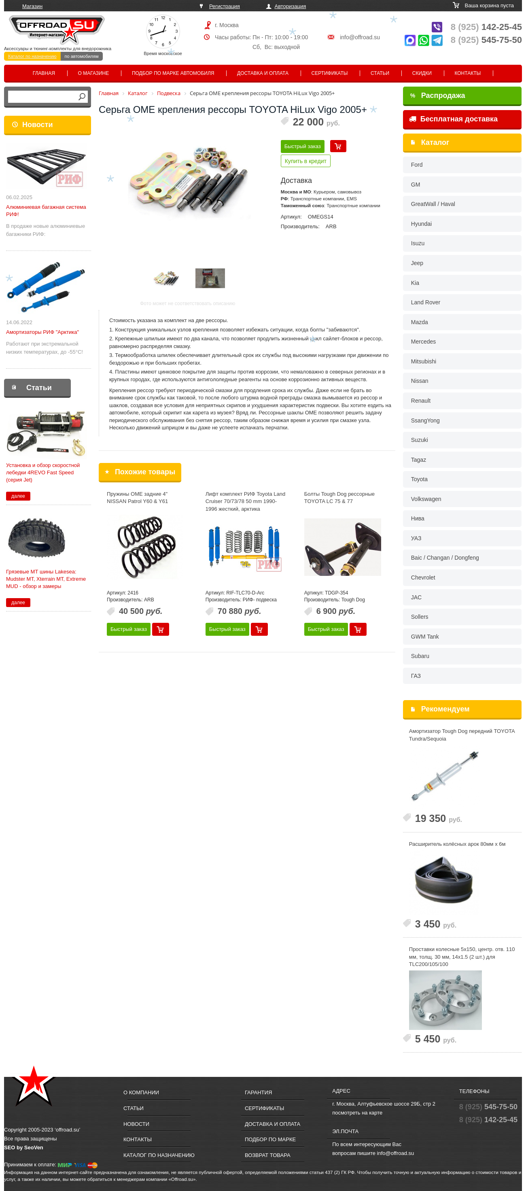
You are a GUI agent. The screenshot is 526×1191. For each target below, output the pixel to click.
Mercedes (423, 341)
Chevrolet (423, 577)
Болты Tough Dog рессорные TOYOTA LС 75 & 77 (339, 498)
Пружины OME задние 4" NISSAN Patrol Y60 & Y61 (137, 498)
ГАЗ (416, 676)
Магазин (32, 6)
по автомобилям (82, 56)
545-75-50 (486, 40)
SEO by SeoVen (23, 1147)
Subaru (420, 656)
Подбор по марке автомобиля (173, 73)
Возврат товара (268, 1155)
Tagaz (418, 459)
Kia (415, 283)
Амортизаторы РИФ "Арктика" (42, 332)
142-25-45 (486, 27)
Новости (37, 125)
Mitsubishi (423, 361)
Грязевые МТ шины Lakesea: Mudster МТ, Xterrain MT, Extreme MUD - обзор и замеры (46, 579)
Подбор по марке (270, 1139)
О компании (141, 1092)
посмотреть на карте (357, 1113)
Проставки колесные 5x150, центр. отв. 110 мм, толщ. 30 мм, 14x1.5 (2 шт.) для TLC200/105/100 (462, 956)
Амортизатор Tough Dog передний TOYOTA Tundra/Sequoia (462, 735)
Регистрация (224, 6)
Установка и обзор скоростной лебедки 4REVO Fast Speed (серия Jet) (43, 472)
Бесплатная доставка (453, 119)
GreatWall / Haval (433, 204)
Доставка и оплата (262, 73)
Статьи (380, 73)
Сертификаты (330, 73)
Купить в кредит (306, 161)
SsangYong (425, 420)
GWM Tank (425, 636)
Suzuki (419, 440)
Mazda (419, 322)
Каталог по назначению (32, 56)
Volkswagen (426, 499)
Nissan (419, 381)
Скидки (422, 73)
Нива (417, 518)
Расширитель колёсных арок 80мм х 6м (457, 844)
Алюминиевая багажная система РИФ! (46, 210)
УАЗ (416, 538)
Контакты (467, 73)
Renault (421, 400)
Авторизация (290, 6)
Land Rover (425, 302)
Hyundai (421, 224)
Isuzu (417, 243)
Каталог (435, 142)
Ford (417, 164)
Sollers (419, 617)
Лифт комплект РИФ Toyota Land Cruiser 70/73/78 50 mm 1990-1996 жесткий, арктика (245, 501)
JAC (416, 597)
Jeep (417, 263)
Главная (44, 73)
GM (415, 184)
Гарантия (258, 1092)
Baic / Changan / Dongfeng (445, 557)
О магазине (93, 73)
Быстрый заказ (302, 146)
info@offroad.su (360, 37)
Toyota (419, 479)
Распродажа (437, 95)
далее (18, 496)
